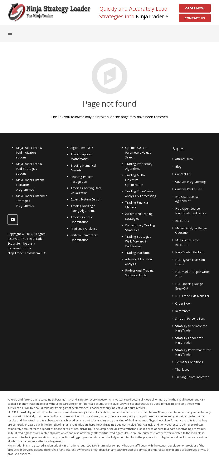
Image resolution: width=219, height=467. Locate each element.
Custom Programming (190, 182)
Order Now (194, 8)
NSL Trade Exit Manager (192, 296)
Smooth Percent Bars (190, 318)
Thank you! (182, 369)
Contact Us (195, 18)
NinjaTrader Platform (190, 252)
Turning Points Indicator (192, 377)
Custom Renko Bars (189, 189)
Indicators (182, 221)
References (182, 311)
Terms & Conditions (189, 362)
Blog (178, 166)
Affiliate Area (184, 159)
